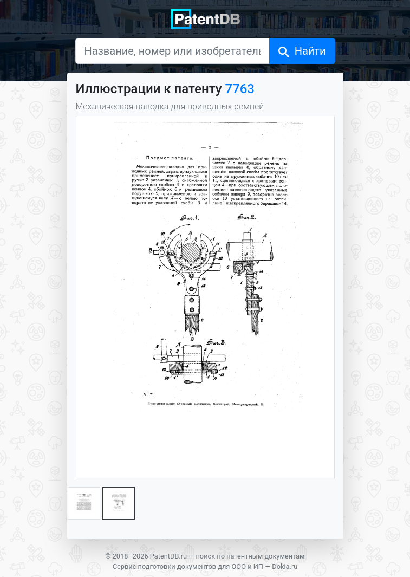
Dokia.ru (284, 566)
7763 (240, 88)
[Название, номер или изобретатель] (172, 51)
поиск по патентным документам (250, 556)
